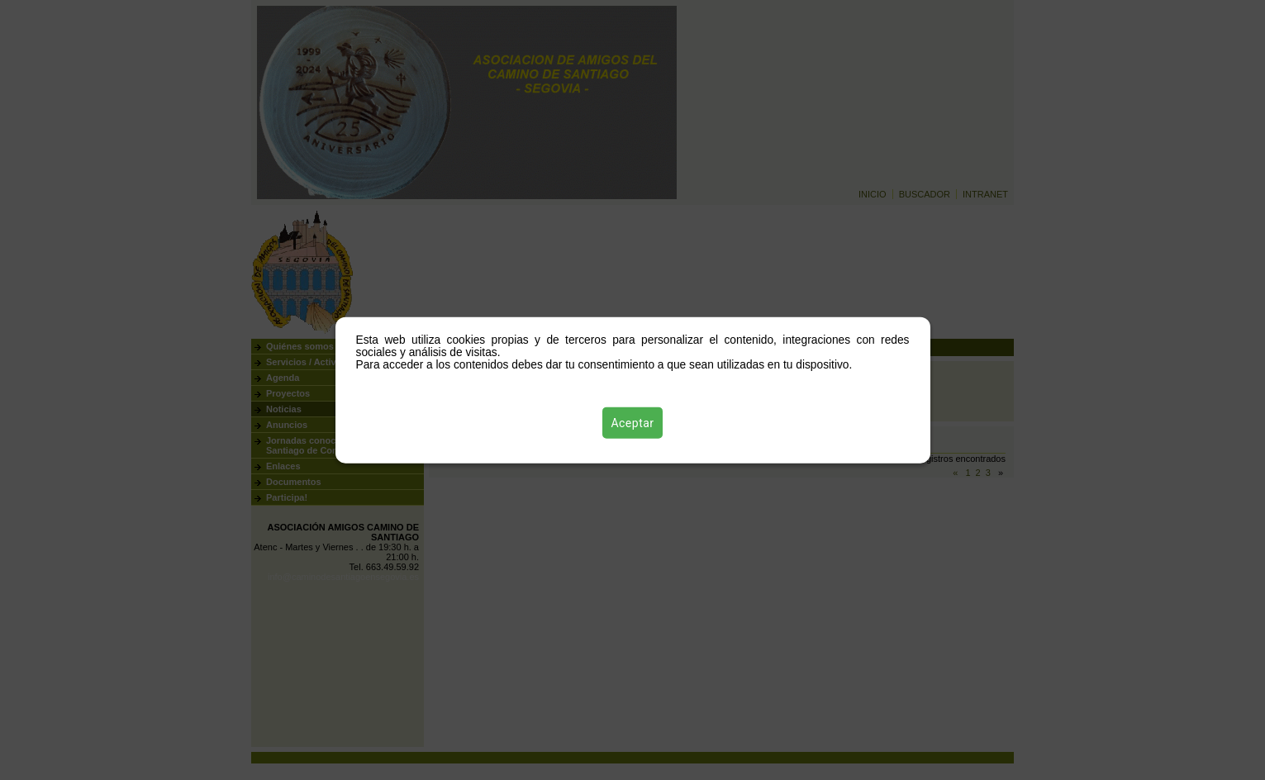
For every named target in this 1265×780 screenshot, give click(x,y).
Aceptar (632, 422)
